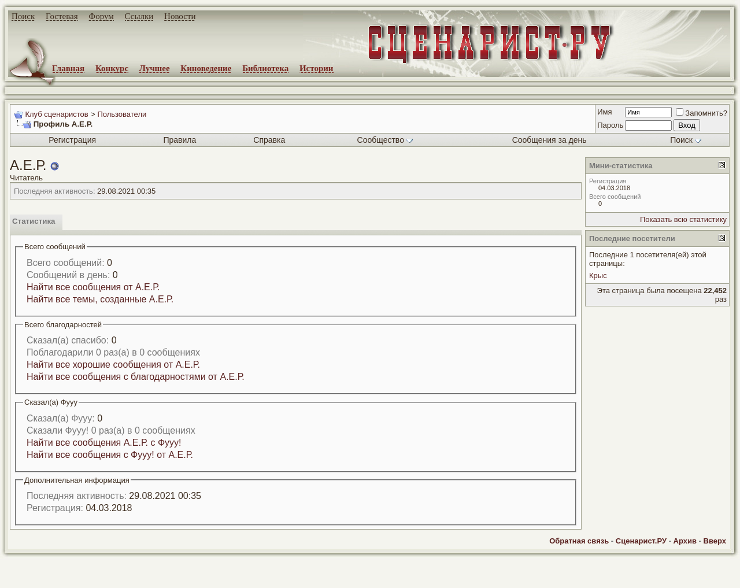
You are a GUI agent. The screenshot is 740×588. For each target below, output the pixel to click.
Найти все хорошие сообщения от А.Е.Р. (113, 364)
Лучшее (154, 68)
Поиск (23, 16)
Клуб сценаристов (56, 114)
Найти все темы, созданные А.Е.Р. (100, 299)
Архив (685, 541)
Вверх (715, 541)
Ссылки (139, 16)
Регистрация (72, 140)
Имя (604, 112)
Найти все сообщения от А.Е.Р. (93, 287)
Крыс (598, 275)
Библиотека (265, 68)
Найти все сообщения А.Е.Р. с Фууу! (104, 443)
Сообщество (385, 140)
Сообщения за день (549, 140)
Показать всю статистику (683, 219)
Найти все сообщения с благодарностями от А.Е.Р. (136, 377)
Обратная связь (579, 541)
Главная (68, 68)
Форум (100, 16)
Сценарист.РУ (641, 541)
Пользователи (121, 114)
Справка (269, 140)
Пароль (610, 125)
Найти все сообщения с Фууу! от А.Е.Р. (110, 455)
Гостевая (62, 16)
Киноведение (205, 68)
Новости (179, 16)
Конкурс (111, 68)
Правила (179, 140)
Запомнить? (701, 113)
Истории (316, 68)
